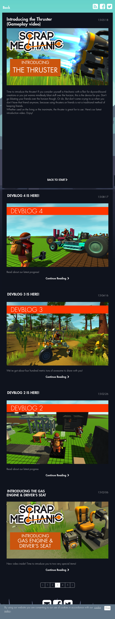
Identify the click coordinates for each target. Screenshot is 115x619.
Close (107, 608)
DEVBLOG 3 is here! (23, 294)
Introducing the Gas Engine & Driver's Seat (26, 493)
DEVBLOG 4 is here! (23, 196)
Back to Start (57, 180)
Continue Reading (57, 279)
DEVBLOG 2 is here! (23, 393)
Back (6, 8)
